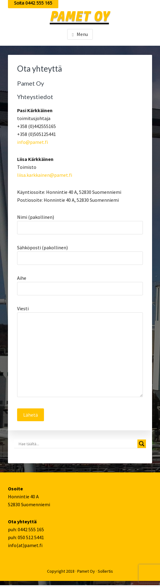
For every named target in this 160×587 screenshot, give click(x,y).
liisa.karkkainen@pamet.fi (44, 175)
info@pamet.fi (32, 142)
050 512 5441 (31, 537)
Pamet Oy (86, 571)
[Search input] (77, 443)
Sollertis (105, 571)
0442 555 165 (31, 529)
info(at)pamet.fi (25, 545)
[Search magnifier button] (141, 443)
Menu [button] (82, 34)
